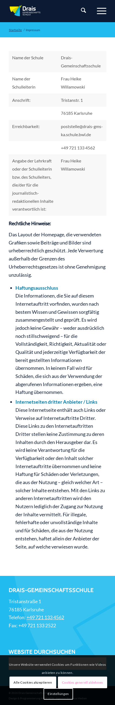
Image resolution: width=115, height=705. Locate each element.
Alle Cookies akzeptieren (33, 682)
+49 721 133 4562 (45, 617)
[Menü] (98, 11)
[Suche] (80, 11)
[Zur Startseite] (48, 11)
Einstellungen (58, 694)
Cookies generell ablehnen (82, 682)
